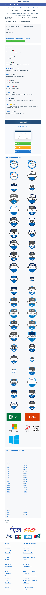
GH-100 (25, 508)
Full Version (23, 151)
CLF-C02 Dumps (8, 582)
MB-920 (25, 512)
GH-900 (25, 495)
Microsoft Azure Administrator (29, 557)
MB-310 (8, 491)
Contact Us (7, 585)
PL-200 (8, 469)
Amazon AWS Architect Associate (29, 571)
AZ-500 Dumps (26, 582)
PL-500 (8, 498)
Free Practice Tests (8, 566)
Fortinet (31, 4)
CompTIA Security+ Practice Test (29, 543)
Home (6, 7)
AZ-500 (25, 463)
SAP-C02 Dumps (8, 559)
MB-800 (25, 487)
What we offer (7, 552)
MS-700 (8, 485)
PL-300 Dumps (26, 569)
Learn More (23, 147)
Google (26, 4)
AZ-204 (8, 471)
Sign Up (23, 144)
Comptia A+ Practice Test (28, 552)
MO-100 (8, 514)
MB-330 (8, 489)
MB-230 (25, 491)
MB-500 (25, 498)
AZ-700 (25, 465)
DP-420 (25, 502)
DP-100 (8, 493)
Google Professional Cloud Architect (30, 580)
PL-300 (8, 459)
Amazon (21, 4)
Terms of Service (8, 589)
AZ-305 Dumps (26, 559)
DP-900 (25, 485)
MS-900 (25, 477)
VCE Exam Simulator (20, 129)
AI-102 (25, 455)
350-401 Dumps (26, 573)
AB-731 (25, 475)
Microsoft (6, 4)
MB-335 (8, 500)
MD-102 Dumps (8, 578)
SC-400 (8, 508)
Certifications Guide (9, 562)
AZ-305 (8, 455)
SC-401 (8, 467)
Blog (6, 575)
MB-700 (25, 500)
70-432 (14, 7)
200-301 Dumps (8, 550)
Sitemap (6, 580)
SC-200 (25, 461)
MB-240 (8, 502)
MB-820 (8, 495)
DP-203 (8, 506)
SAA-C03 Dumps (26, 550)
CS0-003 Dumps (26, 578)
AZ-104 (8, 453)
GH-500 (8, 504)
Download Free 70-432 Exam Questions (15, 40)
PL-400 (8, 479)
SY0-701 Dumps (8, 545)
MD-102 (25, 457)
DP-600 (8, 465)
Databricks (37, 4)
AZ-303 (8, 512)
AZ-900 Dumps (8, 573)
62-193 (25, 510)
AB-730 (25, 469)
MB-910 (8, 510)
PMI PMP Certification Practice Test (30, 575)
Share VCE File (7, 557)
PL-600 (25, 479)
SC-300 (25, 459)
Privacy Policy (26, 589)
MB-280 (8, 487)
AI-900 (25, 453)
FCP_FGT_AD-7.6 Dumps (28, 587)
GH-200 (25, 504)
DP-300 (25, 483)
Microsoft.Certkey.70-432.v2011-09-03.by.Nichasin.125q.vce (18, 38)
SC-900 (25, 471)
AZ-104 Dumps (26, 545)
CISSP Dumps (7, 587)
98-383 (25, 514)
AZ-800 (25, 473)
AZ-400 (8, 477)
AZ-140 (8, 475)
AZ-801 (8, 481)
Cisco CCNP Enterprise (27, 566)
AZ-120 (25, 506)
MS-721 (25, 493)
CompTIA (16, 4)
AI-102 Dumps (26, 564)
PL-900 (25, 481)
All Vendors (7, 543)
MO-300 (8, 516)
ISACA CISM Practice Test (28, 585)
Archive (6, 571)
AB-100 (8, 473)
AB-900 (25, 489)
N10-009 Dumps (8, 569)
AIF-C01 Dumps (8, 564)
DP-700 (8, 457)
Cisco (11, 4)
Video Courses (8, 548)
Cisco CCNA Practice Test (28, 562)
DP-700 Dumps (26, 555)
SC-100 (25, 467)
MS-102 (8, 463)
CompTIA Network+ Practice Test (29, 548)
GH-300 (8, 483)
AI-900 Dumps (7, 555)
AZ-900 (8, 461)
